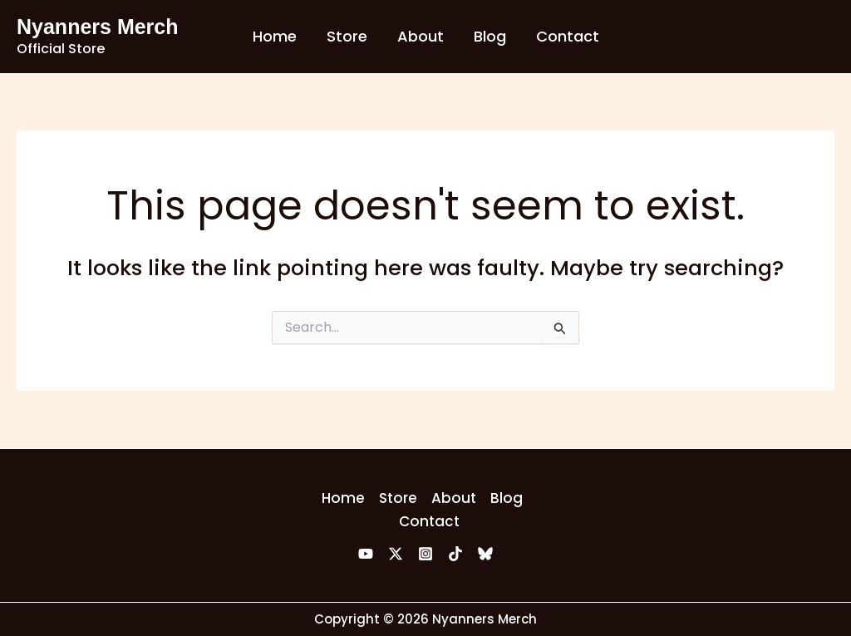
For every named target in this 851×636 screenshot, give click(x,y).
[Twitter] (395, 553)
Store (347, 36)
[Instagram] (425, 553)
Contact (567, 36)
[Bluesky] (485, 553)
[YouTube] (365, 553)
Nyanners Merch (98, 26)
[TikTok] (455, 553)
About (420, 36)
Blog (490, 36)
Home (275, 36)
